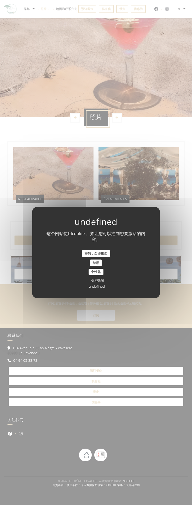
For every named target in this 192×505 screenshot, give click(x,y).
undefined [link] (97, 286)
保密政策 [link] (97, 280)
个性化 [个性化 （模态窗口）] (96, 271)
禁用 (96, 262)
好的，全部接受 (95, 253)
